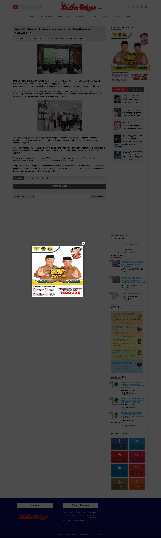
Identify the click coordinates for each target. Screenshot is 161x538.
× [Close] (83, 243)
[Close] (80, 269)
